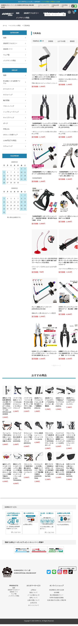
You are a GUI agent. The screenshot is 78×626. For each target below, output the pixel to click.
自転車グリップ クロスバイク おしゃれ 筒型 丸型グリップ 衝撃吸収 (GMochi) (38, 403)
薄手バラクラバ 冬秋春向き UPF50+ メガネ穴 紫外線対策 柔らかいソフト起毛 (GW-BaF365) (49, 470)
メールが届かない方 (33, 595)
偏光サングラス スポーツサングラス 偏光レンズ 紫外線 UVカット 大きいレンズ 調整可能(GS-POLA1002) (7, 471)
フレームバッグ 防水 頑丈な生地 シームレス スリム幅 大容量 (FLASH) (7, 437)
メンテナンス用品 (15, 25)
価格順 (72, 41)
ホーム (5, 25)
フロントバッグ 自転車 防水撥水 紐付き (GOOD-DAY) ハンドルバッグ (28, 469)
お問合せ (33, 590)
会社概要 (56, 592)
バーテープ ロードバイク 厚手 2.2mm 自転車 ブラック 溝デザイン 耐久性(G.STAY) (28, 403)
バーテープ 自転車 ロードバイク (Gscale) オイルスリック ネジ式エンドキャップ (17, 403)
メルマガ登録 (45, 1)
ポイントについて (33, 605)
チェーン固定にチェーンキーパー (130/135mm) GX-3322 (42, 308)
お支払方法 (33, 603)
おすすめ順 (61, 41)
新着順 (50, 41)
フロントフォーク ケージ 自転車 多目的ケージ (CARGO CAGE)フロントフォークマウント (70, 439)
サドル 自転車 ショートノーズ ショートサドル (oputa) (38, 436)
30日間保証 (65, 6)
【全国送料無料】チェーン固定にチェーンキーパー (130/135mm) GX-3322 (44, 173)
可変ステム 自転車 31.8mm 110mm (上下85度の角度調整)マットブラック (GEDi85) (60, 469)
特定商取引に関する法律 (56, 590)
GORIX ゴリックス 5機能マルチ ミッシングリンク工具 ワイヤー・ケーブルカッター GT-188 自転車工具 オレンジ (44, 353)
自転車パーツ (14, 592)
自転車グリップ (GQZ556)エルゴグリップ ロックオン (70, 401)
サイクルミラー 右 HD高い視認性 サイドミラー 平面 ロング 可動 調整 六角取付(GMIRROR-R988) (38, 471)
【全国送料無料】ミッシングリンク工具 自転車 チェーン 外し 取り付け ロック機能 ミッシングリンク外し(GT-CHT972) (44, 125)
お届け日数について (33, 600)
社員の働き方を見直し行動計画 (56, 600)
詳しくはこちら (16, 532)
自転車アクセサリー (14, 590)
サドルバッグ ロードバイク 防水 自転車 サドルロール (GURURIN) (17, 437)
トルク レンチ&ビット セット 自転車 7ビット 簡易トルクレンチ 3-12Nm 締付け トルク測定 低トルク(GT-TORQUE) (44, 77)
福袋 (13, 588)
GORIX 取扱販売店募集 (57, 597)
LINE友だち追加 (55, 1)
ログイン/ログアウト (43, 6)
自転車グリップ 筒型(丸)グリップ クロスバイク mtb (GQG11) (60, 402)
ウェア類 (13, 594)
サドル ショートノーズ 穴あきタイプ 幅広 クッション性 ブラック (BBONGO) (28, 438)
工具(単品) (27, 25)
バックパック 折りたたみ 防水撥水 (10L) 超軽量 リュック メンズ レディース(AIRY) (60, 438)
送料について (34, 597)
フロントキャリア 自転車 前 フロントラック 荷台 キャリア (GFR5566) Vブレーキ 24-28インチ (49, 439)
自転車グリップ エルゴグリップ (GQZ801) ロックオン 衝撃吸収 (49, 402)
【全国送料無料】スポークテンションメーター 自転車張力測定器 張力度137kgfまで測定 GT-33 (44, 218)
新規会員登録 (55, 6)
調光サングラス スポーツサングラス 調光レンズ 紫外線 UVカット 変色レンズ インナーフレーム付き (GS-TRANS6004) (17, 472)
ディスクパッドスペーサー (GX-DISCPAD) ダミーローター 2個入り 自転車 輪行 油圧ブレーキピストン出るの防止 (44, 260)
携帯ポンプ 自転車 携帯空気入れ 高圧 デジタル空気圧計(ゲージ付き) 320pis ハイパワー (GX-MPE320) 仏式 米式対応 (7, 406)
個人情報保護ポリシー (56, 595)
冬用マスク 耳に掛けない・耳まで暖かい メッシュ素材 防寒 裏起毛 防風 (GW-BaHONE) (70, 470)
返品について (34, 592)
